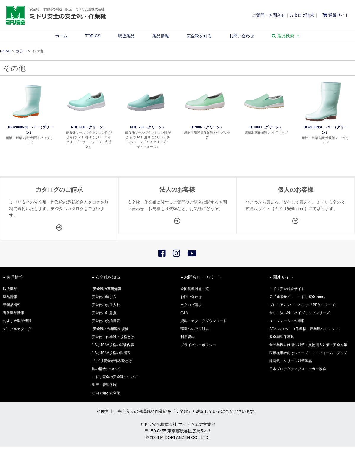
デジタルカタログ (17, 329)
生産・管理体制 (104, 385)
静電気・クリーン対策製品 (290, 361)
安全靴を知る (199, 35)
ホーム (61, 35)
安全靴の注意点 (104, 313)
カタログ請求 (301, 15)
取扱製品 (126, 35)
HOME (5, 51)
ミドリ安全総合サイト (287, 289)
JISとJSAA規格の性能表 (111, 353)
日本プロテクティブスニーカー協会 (297, 369)
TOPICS (93, 35)
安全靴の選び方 (104, 297)
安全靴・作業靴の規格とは (113, 337)
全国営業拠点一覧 (194, 289)
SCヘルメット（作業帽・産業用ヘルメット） (305, 329)
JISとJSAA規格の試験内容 (113, 345)
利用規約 (187, 337)
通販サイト (335, 15)
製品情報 (160, 35)
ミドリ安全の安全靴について (115, 377)
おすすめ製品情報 (17, 321)
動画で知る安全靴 (106, 393)
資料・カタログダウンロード (203, 321)
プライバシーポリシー (198, 345)
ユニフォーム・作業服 (287, 321)
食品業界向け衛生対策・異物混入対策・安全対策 (308, 345)
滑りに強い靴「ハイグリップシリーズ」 (301, 313)
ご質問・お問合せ (268, 15)
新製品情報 (12, 305)
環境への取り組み (194, 329)
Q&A (184, 313)
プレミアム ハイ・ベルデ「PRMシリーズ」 (303, 305)
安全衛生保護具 (281, 337)
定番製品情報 (13, 313)
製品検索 (288, 36)
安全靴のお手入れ (106, 305)
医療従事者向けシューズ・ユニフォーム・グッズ (308, 353)
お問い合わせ (241, 35)
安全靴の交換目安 (106, 321)
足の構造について (106, 369)
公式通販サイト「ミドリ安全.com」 (298, 297)
